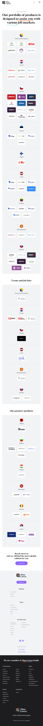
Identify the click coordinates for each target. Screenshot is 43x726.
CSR (11, 613)
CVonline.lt (31, 669)
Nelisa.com (5, 683)
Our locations (13, 607)
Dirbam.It (31, 675)
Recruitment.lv (32, 683)
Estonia (12, 630)
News (11, 611)
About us (12, 605)
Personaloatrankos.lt (33, 681)
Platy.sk (17, 679)
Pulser (4, 702)
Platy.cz (17, 677)
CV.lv (30, 671)
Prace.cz (5, 675)
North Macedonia (25, 624)
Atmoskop (5, 681)
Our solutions (13, 592)
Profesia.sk (5, 671)
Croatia (12, 626)
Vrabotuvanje (6, 696)
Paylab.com (18, 681)
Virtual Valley (5, 700)
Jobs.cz (4, 669)
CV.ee (30, 673)
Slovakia (23, 626)
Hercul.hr (5, 698)
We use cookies (21, 651)
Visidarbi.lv (31, 677)
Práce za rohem (6, 679)
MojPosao (5, 692)
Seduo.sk (18, 675)
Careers (12, 609)
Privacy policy (21, 649)
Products (12, 596)
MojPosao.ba (5, 694)
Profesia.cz (5, 673)
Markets (12, 594)
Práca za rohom (6, 677)
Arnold (17, 669)
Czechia (12, 628)
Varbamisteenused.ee (33, 685)
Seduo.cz (18, 673)
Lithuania (23, 622)
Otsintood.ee (31, 679)
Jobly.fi (17, 692)
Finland (12, 632)
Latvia (11, 634)
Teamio (17, 671)
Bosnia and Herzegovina (13, 623)
